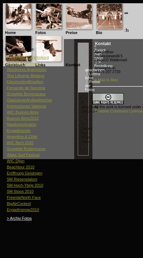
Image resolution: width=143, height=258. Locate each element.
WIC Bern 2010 (20, 142)
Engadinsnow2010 (23, 209)
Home (10, 32)
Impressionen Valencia (26, 106)
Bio (99, 32)
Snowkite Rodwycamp (26, 149)
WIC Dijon (16, 161)
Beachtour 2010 (21, 167)
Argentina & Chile (22, 136)
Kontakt (73, 65)
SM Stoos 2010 (20, 191)
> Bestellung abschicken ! (90, 109)
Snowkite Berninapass (26, 94)
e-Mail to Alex (106, 80)
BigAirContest (19, 203)
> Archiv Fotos (19, 218)
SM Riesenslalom (22, 179)
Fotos (40, 32)
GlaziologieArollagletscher (29, 100)
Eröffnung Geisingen (24, 173)
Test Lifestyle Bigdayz (26, 75)
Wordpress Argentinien (26, 69)
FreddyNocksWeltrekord (28, 57)
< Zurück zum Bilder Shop (87, 132)
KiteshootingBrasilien (25, 82)
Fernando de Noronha (26, 88)
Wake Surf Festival (23, 155)
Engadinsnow (18, 130)
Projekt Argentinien (23, 63)
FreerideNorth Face (24, 197)
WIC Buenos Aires (23, 112)
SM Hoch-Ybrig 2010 (25, 185)
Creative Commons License (119, 111)
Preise (71, 32)
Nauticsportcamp (21, 124)
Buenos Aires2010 (23, 118)
